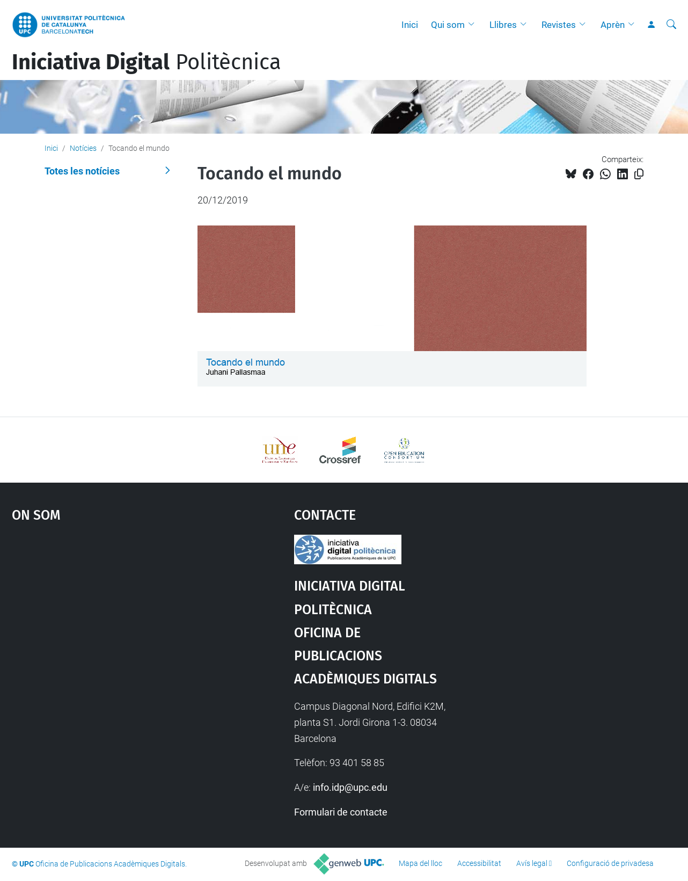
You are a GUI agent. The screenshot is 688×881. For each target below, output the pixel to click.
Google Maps (118, 615)
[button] (473, 24)
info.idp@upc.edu (350, 787)
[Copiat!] (638, 174)
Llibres (503, 24)
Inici (409, 24)
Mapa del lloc (420, 863)
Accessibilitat (479, 863)
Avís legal (531, 863)
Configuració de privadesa (610, 863)
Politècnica (146, 62)
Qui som (448, 24)
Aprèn (613, 24)
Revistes (558, 24)
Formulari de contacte (340, 812)
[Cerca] (671, 25)
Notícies (83, 148)
